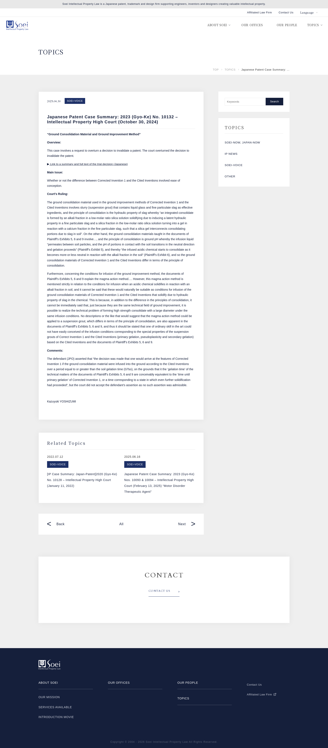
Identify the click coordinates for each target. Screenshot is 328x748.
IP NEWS (231, 156)
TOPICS (230, 69)
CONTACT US (160, 591)
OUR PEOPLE (287, 25)
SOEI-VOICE (75, 100)
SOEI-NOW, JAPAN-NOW (243, 143)
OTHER (230, 182)
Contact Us (286, 12)
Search (274, 101)
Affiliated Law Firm (259, 12)
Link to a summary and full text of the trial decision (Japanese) (90, 164)
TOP (216, 69)
